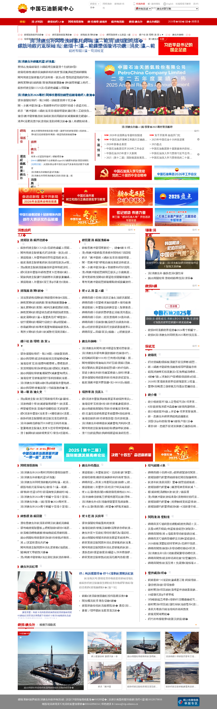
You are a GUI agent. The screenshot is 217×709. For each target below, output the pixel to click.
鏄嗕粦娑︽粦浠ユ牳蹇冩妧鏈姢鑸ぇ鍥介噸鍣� (111, 482)
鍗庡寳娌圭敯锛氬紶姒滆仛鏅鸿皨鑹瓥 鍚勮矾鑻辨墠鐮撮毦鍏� (120, 557)
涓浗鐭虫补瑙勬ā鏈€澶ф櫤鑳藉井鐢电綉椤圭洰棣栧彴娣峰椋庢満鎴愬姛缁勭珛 (68, 383)
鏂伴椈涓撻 (118, 21)
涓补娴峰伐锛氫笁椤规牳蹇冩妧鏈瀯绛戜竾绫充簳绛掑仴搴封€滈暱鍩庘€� (127, 496)
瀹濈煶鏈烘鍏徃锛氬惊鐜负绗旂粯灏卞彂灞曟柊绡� (114, 418)
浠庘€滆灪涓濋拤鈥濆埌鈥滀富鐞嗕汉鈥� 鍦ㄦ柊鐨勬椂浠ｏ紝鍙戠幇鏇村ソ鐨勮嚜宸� (70, 121)
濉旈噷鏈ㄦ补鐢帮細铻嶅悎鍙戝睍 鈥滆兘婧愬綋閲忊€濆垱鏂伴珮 (59, 257)
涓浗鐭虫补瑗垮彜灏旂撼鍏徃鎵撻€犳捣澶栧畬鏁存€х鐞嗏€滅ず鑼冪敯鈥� (128, 353)
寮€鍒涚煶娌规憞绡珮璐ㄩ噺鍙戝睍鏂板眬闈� (53, 134)
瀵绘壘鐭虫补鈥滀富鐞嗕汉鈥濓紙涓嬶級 (44, 523)
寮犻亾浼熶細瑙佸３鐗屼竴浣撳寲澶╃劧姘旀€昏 (47, 66)
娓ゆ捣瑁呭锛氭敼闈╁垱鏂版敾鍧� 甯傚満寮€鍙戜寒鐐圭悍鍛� (59, 387)
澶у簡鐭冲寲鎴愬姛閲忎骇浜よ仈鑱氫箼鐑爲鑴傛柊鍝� (115, 272)
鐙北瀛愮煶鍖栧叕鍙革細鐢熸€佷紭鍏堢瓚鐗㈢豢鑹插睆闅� (118, 413)
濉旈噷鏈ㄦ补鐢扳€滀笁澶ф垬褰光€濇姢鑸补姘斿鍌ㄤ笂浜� (57, 281)
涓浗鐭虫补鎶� (48, 29)
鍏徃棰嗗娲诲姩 (97, 21)
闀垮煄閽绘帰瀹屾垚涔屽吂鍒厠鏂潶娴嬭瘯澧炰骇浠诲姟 (117, 362)
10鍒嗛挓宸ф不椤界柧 (161, 594)
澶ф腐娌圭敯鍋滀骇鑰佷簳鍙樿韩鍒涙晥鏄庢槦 (48, 267)
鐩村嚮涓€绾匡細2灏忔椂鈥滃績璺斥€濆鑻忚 (175, 604)
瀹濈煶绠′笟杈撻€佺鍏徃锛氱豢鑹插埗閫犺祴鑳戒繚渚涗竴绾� (120, 403)
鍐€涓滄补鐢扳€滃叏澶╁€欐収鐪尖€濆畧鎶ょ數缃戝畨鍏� (55, 413)
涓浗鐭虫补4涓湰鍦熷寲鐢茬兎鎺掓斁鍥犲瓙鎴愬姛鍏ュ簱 (117, 501)
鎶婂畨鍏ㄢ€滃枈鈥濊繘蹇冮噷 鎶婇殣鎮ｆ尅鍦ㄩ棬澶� (181, 580)
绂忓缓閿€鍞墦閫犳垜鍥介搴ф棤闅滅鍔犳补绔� (50, 322)
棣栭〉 (23, 21)
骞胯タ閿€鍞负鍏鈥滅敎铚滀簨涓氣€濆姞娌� (49, 331)
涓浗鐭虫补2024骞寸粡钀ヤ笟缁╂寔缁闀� (47, 496)
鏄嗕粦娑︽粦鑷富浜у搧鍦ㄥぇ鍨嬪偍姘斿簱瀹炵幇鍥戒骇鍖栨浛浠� (124, 331)
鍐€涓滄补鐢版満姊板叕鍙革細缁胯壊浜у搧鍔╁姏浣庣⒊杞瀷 (119, 398)
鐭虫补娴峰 (178, 34)
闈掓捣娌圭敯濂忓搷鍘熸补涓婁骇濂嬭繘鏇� (47, 277)
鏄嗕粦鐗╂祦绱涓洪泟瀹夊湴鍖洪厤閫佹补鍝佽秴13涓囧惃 (118, 297)
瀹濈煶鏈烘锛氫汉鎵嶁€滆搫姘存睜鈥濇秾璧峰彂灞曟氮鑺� (118, 527)
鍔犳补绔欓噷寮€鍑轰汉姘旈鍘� (168, 619)
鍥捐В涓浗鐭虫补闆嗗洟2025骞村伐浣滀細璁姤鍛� (179, 334)
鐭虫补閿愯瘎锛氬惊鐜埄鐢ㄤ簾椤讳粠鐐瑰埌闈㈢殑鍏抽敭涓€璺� (63, 131)
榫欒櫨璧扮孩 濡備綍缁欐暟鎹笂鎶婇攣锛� (47, 408)
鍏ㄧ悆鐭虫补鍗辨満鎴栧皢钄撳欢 (168, 416)
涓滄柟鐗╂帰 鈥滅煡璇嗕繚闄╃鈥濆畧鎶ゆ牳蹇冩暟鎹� (55, 403)
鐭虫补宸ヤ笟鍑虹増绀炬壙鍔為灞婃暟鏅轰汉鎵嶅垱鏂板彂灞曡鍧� (123, 532)
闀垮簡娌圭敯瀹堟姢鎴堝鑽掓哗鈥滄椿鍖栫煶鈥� (112, 428)
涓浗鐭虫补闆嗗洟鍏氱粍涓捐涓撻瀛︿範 (52, 175)
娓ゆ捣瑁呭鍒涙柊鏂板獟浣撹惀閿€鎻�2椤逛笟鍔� (52, 358)
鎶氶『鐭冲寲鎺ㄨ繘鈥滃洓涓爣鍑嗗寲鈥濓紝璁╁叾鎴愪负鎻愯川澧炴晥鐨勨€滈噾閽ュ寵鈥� (74, 110)
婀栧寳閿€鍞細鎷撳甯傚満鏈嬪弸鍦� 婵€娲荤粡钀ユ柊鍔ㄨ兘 (56, 82)
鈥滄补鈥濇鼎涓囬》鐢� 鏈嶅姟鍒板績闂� (174, 482)
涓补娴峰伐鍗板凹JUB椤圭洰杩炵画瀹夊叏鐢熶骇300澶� (55, 423)
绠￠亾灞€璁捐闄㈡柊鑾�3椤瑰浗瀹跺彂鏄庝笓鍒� (113, 506)
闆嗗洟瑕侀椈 (75, 21)
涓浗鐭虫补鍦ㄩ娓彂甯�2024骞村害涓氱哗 (47, 501)
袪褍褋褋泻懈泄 (183, 4)
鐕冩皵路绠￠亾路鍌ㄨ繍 (118, 34)
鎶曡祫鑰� (94, 4)
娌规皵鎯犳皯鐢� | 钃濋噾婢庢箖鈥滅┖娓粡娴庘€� (180, 487)
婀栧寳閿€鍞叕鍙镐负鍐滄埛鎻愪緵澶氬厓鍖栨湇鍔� (52, 312)
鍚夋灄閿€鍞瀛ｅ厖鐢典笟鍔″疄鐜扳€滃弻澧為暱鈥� (53, 317)
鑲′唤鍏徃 (119, 4)
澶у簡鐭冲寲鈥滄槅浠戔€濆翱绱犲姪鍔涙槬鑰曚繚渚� (180, 496)
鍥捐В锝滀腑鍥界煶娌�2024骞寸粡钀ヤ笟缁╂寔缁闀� (182, 330)
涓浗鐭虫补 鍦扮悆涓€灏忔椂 (166, 273)
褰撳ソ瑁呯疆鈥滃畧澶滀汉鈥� (101, 610)
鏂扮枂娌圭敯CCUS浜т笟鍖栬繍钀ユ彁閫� (43, 87)
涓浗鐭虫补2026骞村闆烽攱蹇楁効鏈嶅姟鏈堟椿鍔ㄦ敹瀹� (56, 95)
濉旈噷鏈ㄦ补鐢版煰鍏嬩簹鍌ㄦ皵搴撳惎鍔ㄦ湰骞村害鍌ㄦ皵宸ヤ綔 (122, 307)
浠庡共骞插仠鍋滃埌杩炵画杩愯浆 (168, 609)
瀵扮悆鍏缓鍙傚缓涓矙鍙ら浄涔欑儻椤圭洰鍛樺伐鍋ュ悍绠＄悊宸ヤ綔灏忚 (128, 552)
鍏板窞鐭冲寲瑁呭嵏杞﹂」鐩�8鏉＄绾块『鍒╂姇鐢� (115, 247)
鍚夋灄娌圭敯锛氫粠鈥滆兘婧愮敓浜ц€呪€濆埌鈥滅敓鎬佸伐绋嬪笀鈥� (63, 262)
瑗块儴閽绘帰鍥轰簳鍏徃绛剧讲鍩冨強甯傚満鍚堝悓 (113, 377)
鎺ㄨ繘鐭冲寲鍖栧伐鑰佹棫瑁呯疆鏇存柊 (172, 366)
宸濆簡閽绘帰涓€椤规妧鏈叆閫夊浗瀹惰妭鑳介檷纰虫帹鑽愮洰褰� (60, 368)
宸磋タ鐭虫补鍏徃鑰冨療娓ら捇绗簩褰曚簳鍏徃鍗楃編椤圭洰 (120, 372)
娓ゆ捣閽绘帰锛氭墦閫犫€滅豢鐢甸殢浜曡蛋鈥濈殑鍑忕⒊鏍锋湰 (59, 373)
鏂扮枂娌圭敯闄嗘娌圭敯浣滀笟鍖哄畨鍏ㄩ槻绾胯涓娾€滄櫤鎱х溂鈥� (63, 418)
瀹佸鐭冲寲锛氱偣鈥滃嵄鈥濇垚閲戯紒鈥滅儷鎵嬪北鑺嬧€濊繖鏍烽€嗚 (61, 116)
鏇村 (130, 229)
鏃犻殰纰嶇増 (155, 6)
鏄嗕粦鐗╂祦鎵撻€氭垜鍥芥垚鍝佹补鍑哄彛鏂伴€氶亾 (114, 322)
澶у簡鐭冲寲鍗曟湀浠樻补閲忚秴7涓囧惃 (106, 252)
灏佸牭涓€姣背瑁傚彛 (161, 584)
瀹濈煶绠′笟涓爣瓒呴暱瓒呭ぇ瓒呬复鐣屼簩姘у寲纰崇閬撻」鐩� (60, 363)
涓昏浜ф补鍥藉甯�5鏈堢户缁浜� (170, 421)
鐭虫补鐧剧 (153, 21)
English (170, 4)
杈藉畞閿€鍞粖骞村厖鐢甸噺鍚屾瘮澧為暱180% (49, 326)
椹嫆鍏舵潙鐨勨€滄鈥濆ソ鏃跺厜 (168, 491)
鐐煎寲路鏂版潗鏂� (62, 34)
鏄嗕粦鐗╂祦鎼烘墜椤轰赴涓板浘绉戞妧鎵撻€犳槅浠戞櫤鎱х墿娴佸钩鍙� (126, 312)
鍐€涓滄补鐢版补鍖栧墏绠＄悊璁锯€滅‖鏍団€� (49, 272)
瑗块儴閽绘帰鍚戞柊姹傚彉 (98, 523)
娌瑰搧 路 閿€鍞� (89, 34)
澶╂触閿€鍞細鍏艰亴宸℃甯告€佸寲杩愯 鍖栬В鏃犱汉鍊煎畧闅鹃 (61, 433)
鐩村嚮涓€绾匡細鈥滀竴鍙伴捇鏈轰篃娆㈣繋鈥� (177, 589)
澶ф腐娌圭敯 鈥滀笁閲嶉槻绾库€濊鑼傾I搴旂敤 (49, 398)
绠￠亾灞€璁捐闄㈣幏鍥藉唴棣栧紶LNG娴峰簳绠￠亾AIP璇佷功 (120, 491)
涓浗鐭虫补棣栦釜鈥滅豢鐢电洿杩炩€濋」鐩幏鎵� (113, 423)
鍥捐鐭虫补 (135, 21)
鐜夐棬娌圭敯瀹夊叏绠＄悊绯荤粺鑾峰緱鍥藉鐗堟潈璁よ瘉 (56, 428)
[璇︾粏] (112, 587)
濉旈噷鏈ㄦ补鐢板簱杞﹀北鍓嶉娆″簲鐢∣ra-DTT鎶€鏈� (115, 472)
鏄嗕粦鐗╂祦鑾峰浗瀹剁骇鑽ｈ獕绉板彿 (106, 302)
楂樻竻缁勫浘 (27, 29)
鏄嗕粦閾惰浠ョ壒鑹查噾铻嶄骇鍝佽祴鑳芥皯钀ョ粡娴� (182, 533)
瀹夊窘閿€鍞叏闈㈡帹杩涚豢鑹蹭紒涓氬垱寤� (48, 307)
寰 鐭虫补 (23, 174)
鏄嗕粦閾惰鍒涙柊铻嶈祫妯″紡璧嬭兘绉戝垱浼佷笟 (179, 558)
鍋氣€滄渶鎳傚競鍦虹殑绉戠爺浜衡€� (105, 595)
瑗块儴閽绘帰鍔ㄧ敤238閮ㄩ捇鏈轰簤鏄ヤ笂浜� (47, 100)
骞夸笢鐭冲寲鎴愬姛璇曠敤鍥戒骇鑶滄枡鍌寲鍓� (112, 281)
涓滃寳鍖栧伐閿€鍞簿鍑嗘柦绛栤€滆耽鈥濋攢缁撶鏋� (54, 297)
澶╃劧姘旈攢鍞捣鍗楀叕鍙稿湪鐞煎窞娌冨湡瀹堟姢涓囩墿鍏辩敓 (121, 433)
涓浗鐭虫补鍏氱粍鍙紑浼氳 (37, 61)
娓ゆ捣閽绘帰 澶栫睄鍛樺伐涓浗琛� (170, 278)
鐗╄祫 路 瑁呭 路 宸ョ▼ (151, 34)
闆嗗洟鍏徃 (107, 6)
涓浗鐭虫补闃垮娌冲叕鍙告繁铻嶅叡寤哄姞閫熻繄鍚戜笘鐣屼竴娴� (123, 348)
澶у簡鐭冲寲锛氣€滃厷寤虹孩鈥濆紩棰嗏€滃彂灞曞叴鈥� (55, 557)
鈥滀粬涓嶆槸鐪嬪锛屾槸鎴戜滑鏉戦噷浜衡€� (48, 532)
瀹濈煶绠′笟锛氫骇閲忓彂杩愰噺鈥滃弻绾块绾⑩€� (51, 378)
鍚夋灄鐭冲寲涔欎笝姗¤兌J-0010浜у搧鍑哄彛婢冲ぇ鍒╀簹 (117, 382)
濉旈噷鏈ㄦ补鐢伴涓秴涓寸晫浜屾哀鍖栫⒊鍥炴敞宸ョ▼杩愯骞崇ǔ (123, 487)
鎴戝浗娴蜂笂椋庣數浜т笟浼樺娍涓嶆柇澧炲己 (175, 371)
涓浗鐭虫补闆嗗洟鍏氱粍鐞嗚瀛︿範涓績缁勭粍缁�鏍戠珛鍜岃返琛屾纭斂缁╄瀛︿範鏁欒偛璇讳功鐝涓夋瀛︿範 (86, 43)
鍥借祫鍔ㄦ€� (56, 21)
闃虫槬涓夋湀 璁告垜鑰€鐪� (99, 600)
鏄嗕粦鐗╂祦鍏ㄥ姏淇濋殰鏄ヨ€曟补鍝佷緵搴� (111, 317)
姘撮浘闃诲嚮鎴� (159, 614)
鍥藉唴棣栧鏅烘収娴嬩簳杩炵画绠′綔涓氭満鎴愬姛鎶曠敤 (52, 72)
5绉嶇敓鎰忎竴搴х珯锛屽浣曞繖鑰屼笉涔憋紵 (175, 599)
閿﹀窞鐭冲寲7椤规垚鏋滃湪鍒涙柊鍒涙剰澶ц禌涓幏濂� (116, 262)
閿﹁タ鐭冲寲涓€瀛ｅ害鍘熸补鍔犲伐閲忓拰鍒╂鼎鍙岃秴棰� (55, 105)
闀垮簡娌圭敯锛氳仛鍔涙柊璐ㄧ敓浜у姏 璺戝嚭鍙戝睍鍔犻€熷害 (56, 77)
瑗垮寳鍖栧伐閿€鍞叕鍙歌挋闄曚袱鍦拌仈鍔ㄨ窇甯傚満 (115, 277)
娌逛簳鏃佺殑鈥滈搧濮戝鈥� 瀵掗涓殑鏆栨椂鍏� (113, 605)
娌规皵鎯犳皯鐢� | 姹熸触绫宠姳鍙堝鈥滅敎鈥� (178, 501)
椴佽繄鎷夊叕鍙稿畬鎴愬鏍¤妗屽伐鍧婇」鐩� (110, 367)
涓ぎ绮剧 (37, 21)
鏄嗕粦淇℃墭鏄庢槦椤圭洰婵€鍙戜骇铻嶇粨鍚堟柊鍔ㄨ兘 (182, 538)
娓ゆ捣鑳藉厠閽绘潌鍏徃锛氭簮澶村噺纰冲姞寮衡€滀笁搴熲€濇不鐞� (124, 408)
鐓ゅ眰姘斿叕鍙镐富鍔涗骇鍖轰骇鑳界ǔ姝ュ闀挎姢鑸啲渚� (119, 326)
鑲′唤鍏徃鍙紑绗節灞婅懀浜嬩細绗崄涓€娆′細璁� (52, 491)
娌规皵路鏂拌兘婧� (34, 34)
